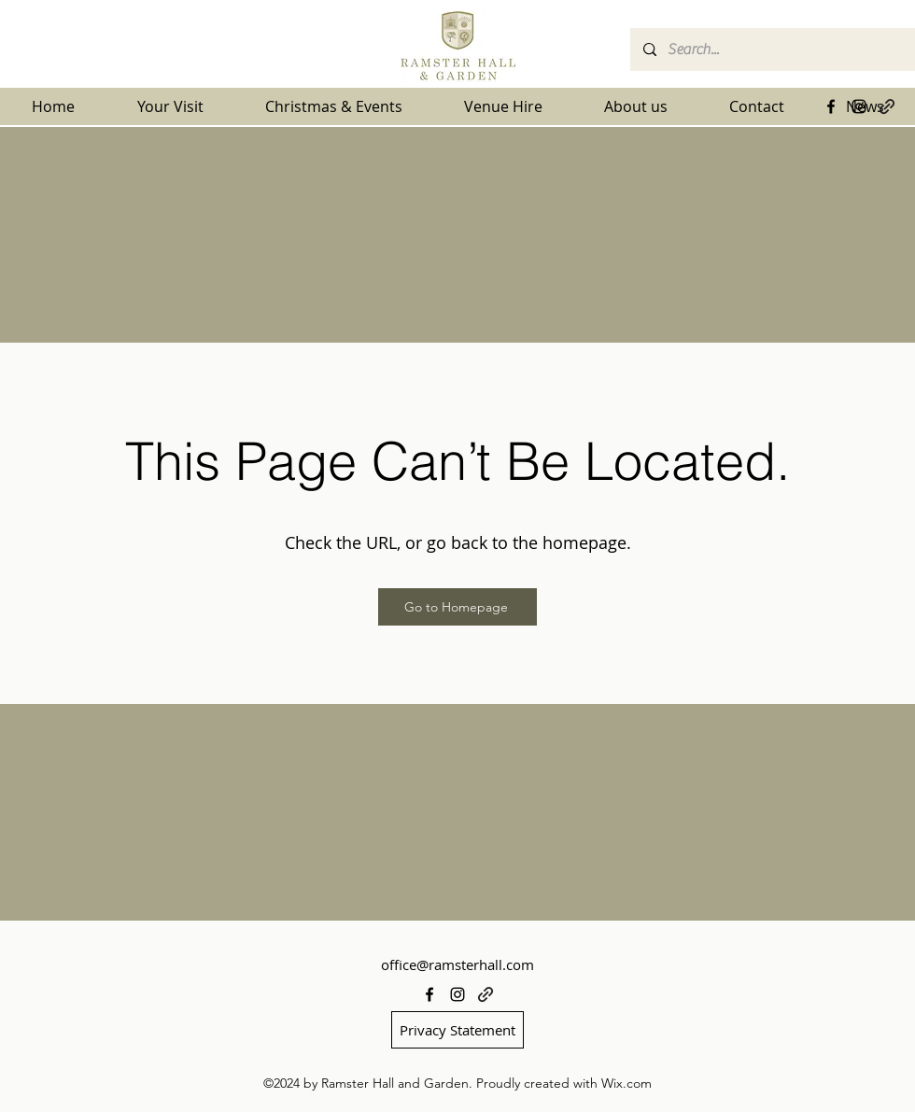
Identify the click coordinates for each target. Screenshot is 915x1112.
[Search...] (772, 49)
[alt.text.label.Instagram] (859, 106)
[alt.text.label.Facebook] (831, 106)
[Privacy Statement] (457, 1030)
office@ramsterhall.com (457, 964)
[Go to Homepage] (457, 607)
